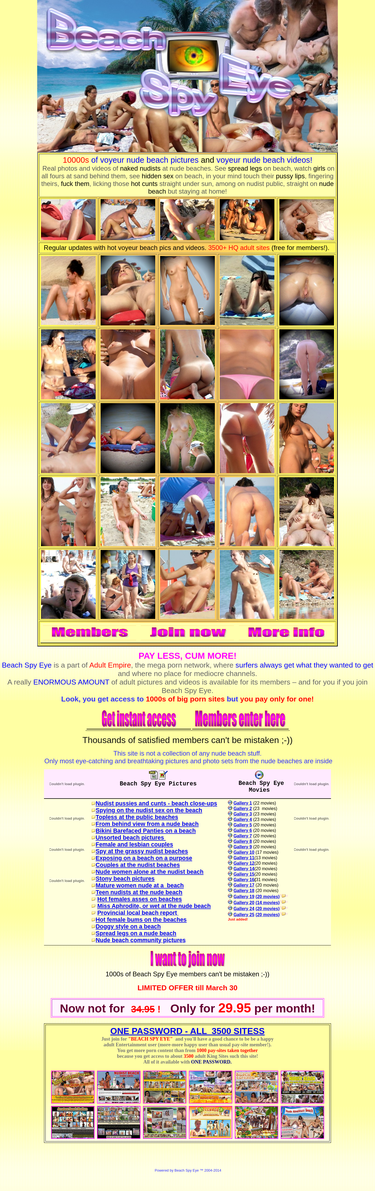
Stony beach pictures (125, 878)
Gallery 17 (243, 885)
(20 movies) (268, 896)
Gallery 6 (242, 830)
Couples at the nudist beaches (138, 865)
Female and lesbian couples (134, 844)
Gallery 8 (242, 841)
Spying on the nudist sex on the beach (149, 810)
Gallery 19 (243, 896)
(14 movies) (268, 902)
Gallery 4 (242, 819)
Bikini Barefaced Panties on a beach (146, 831)
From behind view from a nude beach (147, 824)
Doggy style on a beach (128, 926)
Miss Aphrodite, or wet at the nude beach (154, 906)
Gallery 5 (242, 825)
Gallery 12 (243, 863)
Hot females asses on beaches (139, 899)
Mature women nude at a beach (140, 885)
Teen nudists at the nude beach (139, 892)
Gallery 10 (243, 852)
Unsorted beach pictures (131, 837)
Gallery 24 (243, 908)
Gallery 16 (243, 879)
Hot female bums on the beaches (141, 919)
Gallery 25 (243, 914)
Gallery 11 (243, 857)
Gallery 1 (242, 803)
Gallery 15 (243, 874)
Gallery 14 (243, 868)
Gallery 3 (242, 814)
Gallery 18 (243, 890)
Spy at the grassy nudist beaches (142, 851)
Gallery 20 (243, 902)
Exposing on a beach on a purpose (144, 858)
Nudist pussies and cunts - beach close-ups (156, 803)
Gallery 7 (242, 836)
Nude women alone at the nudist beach (150, 872)
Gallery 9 (242, 847)
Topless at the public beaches (137, 817)
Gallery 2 (242, 808)
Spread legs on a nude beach (136, 933)
